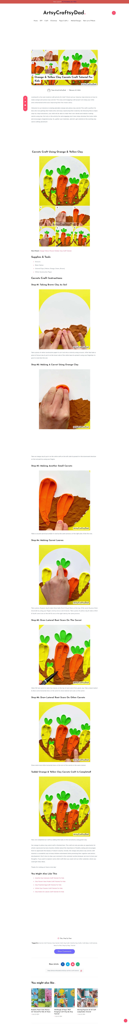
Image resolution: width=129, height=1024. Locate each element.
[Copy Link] (64, 970)
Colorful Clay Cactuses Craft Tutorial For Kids (49, 878)
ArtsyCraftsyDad (64, 13)
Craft (46, 20)
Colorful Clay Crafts (76, 943)
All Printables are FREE (69, 2)
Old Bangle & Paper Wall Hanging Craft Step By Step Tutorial (63, 1012)
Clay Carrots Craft (57, 943)
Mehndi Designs (76, 20)
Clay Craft (66, 943)
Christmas (53, 20)
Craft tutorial (93, 943)
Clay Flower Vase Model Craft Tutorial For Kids (50, 881)
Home (36, 20)
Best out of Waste (89, 20)
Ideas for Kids (58, 945)
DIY (41, 20)
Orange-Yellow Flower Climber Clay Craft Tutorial (56, 251)
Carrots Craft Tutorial (45, 943)
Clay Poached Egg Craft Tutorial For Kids (48, 885)
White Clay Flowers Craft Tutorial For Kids (49, 888)
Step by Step (67, 938)
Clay (61, 938)
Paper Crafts (63, 20)
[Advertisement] (64, 38)
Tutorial (73, 945)
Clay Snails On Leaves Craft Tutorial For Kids (49, 892)
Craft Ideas (85, 943)
